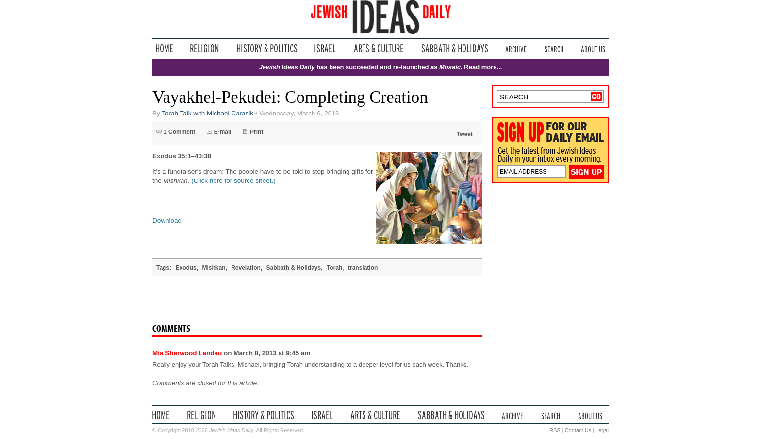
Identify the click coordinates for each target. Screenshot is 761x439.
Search (554, 48)
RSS (555, 430)
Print (256, 132)
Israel (325, 48)
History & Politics (267, 48)
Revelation (246, 267)
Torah (334, 267)
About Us (593, 48)
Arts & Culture (378, 48)
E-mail (223, 132)
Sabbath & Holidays (454, 48)
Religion (204, 48)
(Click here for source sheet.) (233, 180)
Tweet (465, 134)
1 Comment (179, 132)
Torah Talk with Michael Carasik (207, 113)
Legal (602, 430)
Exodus (185, 267)
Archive (516, 48)
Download (167, 220)
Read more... (483, 67)
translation (363, 267)
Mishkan (213, 267)
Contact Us (578, 430)
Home (164, 48)
